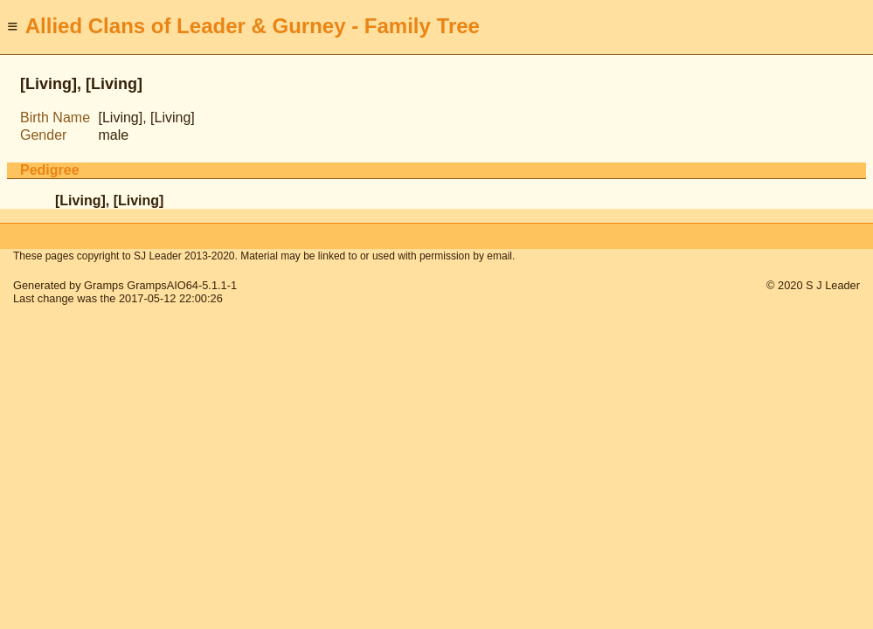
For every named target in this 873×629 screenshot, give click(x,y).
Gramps (104, 285)
